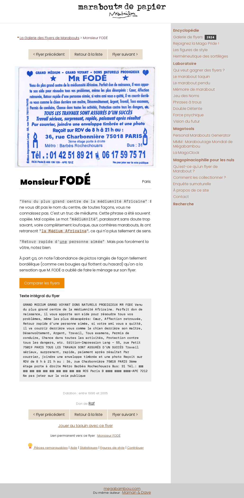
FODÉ (74, 180)
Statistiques (89, 447)
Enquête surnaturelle (192, 184)
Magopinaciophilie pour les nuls (203, 160)
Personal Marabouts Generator (201, 135)
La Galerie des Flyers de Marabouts (49, 38)
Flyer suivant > (125, 54)
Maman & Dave (136, 492)
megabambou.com (122, 488)
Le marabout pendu (191, 83)
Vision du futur (186, 121)
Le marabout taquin (191, 76)
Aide (73, 447)
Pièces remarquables (47, 447)
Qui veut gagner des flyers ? (199, 70)
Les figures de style (190, 50)
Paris (146, 181)
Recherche (183, 204)
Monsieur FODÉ (109, 435)
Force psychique (188, 115)
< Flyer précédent (49, 54)
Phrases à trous (187, 102)
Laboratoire (184, 63)
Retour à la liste (89, 54)
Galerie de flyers (194, 37)
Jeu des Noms (186, 96)
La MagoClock (186, 152)
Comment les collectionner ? (199, 177)
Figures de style (112, 447)
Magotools (183, 128)
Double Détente (187, 108)
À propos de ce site (191, 190)
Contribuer (135, 447)
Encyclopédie (186, 30)
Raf (92, 403)
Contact (181, 196)
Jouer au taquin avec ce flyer (85, 425)
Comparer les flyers (42, 283)
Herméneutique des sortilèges (200, 56)
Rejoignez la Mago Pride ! (196, 43)
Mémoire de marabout (194, 89)
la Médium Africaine (63, 231)
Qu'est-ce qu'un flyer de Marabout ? (195, 169)
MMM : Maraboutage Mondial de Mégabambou (203, 144)
